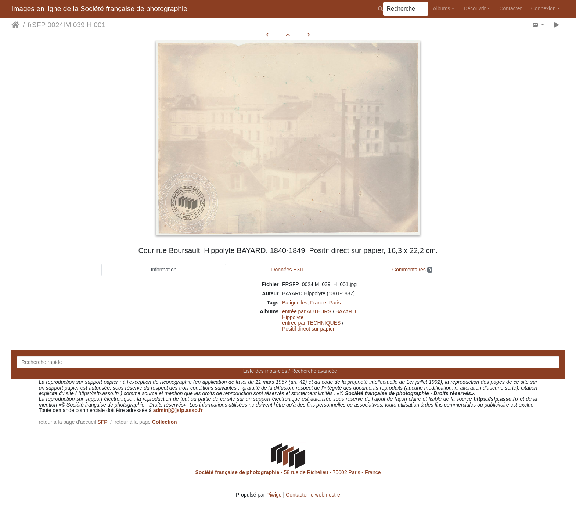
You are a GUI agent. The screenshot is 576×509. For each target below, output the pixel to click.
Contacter (510, 8)
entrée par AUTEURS (306, 311)
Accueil (15, 25)
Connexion (543, 8)
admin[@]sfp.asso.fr (178, 410)
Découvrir (475, 8)
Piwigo (273, 495)
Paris (335, 303)
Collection (164, 422)
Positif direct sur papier (308, 329)
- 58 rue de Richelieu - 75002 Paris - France (288, 472)
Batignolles (294, 303)
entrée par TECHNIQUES (311, 323)
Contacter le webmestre (313, 495)
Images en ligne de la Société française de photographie (99, 8)
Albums (441, 8)
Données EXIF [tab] (288, 269)
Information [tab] (164, 269)
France (318, 303)
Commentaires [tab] (412, 270)
